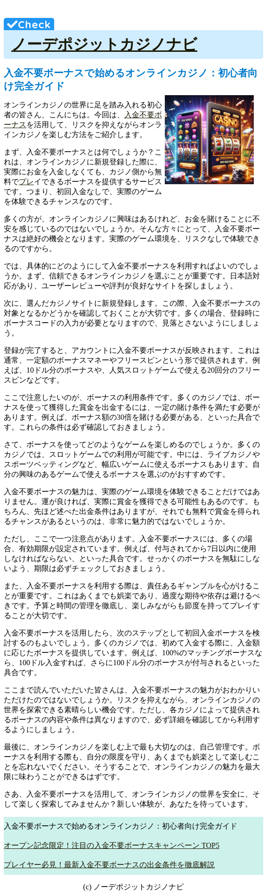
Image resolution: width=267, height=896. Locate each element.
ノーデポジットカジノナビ (104, 44)
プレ (26, 182)
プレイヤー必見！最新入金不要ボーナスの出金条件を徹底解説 (109, 865)
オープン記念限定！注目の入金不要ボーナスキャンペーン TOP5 (111, 845)
